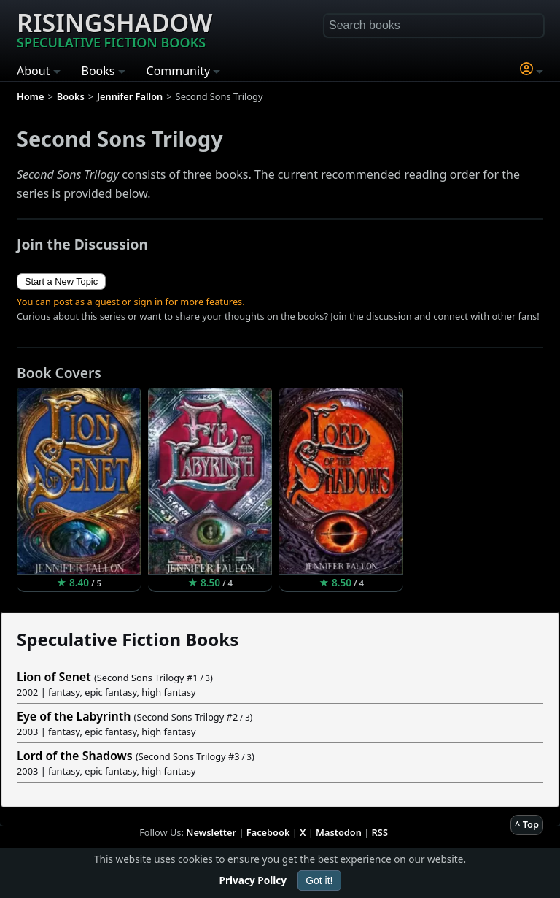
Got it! (319, 880)
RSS (380, 832)
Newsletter (211, 832)
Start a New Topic (61, 281)
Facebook (268, 832)
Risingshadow (114, 28)
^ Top (527, 824)
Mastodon (339, 832)
